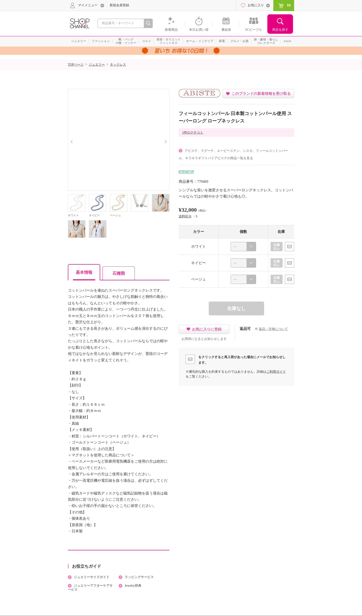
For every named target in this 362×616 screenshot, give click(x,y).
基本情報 (84, 272)
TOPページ (76, 64)
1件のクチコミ (192, 132)
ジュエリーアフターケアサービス (90, 587)
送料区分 (185, 216)
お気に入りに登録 (207, 329)
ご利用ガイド (276, 371)
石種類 (118, 273)
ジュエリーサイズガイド (91, 577)
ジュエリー (97, 64)
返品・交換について (273, 329)
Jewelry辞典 (133, 585)
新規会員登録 (119, 5)
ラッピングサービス (139, 577)
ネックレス (118, 64)
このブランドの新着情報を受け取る (261, 93)
